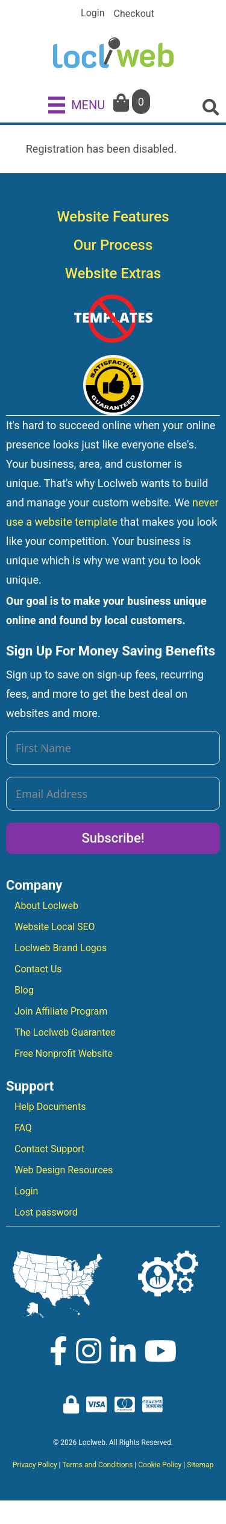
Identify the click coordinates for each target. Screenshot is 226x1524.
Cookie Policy (159, 1465)
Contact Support (49, 1149)
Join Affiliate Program (60, 1011)
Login (92, 13)
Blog (24, 990)
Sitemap (200, 1465)
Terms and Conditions (97, 1465)
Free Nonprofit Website (63, 1053)
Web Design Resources (63, 1170)
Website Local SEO (54, 927)
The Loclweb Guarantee (65, 1032)
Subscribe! (112, 838)
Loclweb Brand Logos (60, 948)
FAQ (23, 1127)
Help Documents (50, 1106)
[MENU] (76, 104)
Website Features (113, 216)
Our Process (113, 245)
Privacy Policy (35, 1465)
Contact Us (38, 969)
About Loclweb (46, 905)
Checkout (134, 14)
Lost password (46, 1212)
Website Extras (113, 273)
